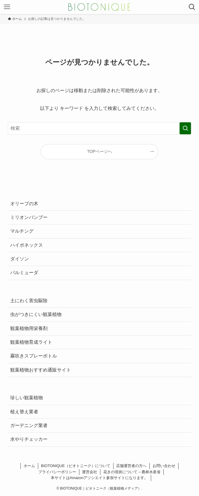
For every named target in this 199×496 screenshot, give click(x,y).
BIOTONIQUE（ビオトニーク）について (75, 466)
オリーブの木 (24, 203)
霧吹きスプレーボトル (33, 355)
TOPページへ (99, 151)
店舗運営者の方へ (131, 466)
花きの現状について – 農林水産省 (131, 472)
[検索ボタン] (192, 7)
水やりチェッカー (29, 439)
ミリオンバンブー (29, 217)
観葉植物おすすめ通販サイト (40, 369)
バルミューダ (24, 272)
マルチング (22, 231)
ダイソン (19, 258)
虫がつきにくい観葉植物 (36, 314)
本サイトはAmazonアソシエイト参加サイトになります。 (99, 478)
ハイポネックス (26, 245)
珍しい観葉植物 (26, 397)
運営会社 (89, 472)
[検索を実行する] (185, 128)
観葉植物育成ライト (31, 342)
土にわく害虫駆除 (29, 300)
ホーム (29, 466)
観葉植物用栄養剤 (29, 328)
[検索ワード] (99, 128)
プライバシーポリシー (57, 472)
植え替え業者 (24, 411)
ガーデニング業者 (29, 425)
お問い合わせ (164, 466)
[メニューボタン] (7, 7)
